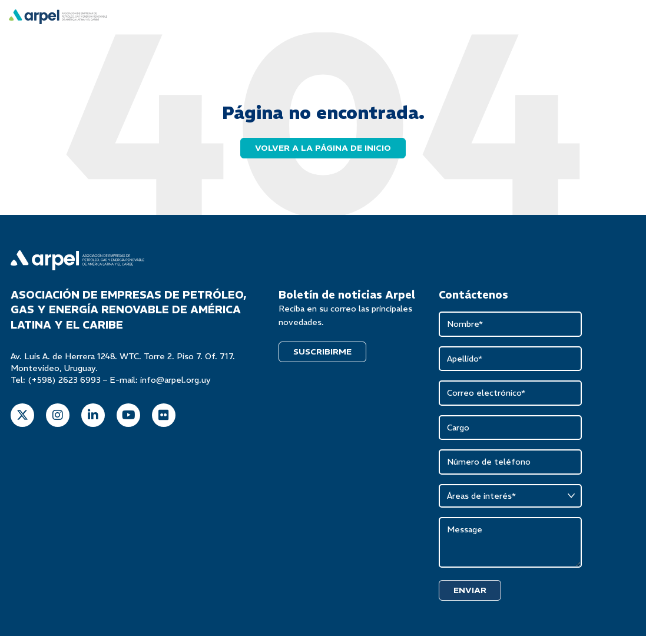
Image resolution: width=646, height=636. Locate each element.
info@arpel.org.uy (175, 380)
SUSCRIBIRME (322, 351)
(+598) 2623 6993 (64, 380)
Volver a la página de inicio (323, 148)
